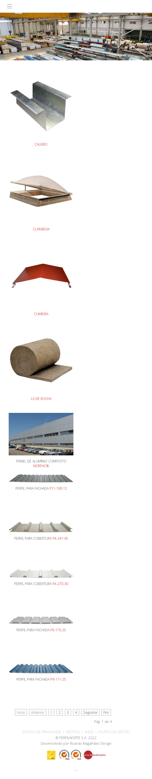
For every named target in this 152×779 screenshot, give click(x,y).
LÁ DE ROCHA (41, 398)
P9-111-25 (58, 679)
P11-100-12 (58, 488)
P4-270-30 (60, 583)
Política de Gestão (114, 732)
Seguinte (90, 712)
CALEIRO (41, 144)
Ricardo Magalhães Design (90, 743)
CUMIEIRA (41, 314)
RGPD (89, 732)
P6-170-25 (58, 630)
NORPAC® (41, 466)
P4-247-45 (60, 538)
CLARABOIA (41, 229)
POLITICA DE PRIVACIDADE (42, 732)
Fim (106, 712)
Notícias (73, 732)
